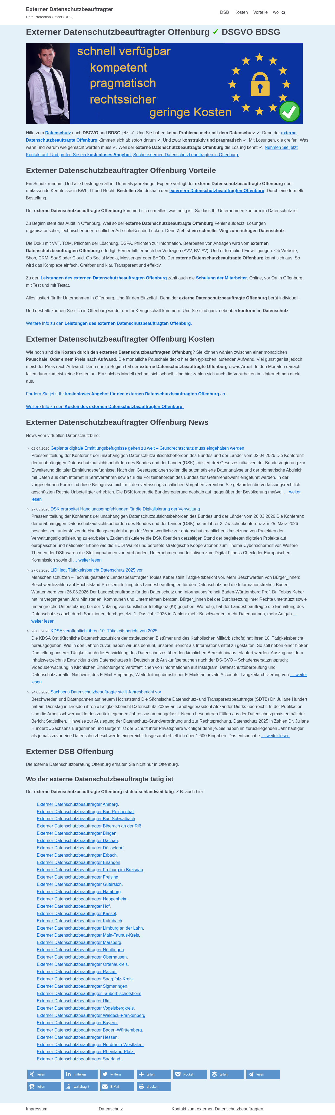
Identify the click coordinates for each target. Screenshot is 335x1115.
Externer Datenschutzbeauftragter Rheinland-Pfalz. (86, 1051)
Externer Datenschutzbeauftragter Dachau (77, 840)
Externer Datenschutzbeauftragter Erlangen (78, 862)
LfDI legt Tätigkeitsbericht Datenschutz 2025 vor (96, 570)
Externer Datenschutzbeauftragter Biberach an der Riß (89, 826)
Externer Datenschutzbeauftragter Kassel (76, 913)
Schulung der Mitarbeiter (221, 278)
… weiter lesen (87, 560)
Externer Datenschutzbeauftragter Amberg (77, 804)
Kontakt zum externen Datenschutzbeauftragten (217, 1109)
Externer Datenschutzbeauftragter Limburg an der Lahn (90, 928)
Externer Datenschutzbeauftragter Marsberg (79, 942)
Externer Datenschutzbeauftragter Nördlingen (80, 949)
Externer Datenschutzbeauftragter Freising (77, 877)
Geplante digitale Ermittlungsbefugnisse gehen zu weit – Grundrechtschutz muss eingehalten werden (147, 448)
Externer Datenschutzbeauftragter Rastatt (77, 971)
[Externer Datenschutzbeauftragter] (69, 12)
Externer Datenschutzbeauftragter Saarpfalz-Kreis (84, 979)
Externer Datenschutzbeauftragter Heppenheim (82, 899)
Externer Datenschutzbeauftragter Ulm (74, 1001)
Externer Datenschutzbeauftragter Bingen (76, 833)
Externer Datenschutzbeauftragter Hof (73, 906)
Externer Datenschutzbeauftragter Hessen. (78, 1037)
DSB (224, 12)
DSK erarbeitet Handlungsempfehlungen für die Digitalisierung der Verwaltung (125, 509)
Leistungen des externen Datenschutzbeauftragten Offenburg (104, 278)
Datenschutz (58, 133)
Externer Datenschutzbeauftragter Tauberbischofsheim (89, 993)
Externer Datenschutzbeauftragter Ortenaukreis (82, 964)
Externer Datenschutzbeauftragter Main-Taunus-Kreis (88, 935)
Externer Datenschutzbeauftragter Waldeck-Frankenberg (91, 1015)
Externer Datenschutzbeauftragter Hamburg (79, 891)
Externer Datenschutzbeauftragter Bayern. (77, 1022)
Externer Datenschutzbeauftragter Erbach (77, 855)
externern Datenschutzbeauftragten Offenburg (217, 190)
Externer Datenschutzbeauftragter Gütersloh (79, 884)
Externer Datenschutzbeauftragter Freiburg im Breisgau (90, 869)
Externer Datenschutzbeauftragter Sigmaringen (82, 986)
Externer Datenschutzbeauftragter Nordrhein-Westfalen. (90, 1044)
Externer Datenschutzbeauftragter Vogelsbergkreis (85, 1008)
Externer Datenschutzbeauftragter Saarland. (79, 1059)
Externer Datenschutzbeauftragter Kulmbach (79, 921)
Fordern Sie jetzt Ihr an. (126, 394)
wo (275, 12)
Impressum (36, 1109)
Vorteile (260, 12)
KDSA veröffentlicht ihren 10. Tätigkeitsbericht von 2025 (104, 631)
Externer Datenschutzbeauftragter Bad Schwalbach (86, 818)
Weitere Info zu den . (109, 323)
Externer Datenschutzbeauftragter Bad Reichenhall (85, 811)
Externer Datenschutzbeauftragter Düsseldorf (80, 848)
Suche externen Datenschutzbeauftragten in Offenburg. (186, 154)
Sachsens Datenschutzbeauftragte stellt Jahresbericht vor (106, 692)
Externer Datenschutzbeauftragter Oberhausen (82, 957)
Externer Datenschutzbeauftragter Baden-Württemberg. (90, 1030)
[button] (44, 1074)
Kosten (241, 12)
